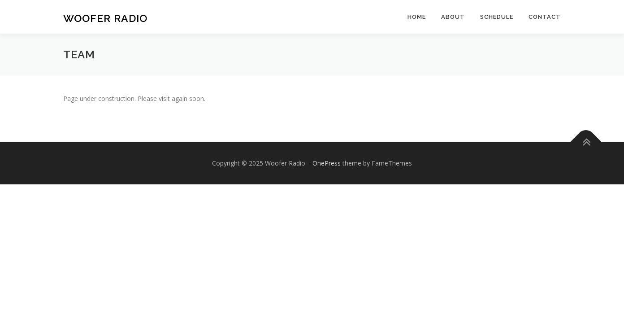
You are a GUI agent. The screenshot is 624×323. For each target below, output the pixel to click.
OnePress (326, 163)
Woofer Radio (105, 18)
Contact (545, 16)
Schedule (496, 16)
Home (416, 16)
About (453, 16)
